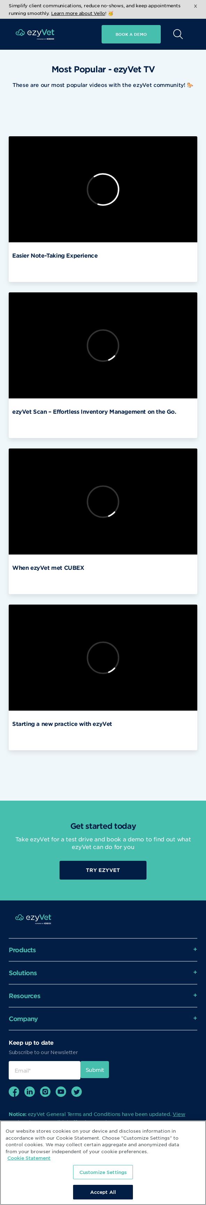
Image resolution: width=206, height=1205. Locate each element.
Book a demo (131, 34)
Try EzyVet (103, 870)
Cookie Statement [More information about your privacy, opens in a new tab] (28, 1158)
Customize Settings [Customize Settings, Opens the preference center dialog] (103, 1172)
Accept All (103, 1192)
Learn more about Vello (78, 13)
